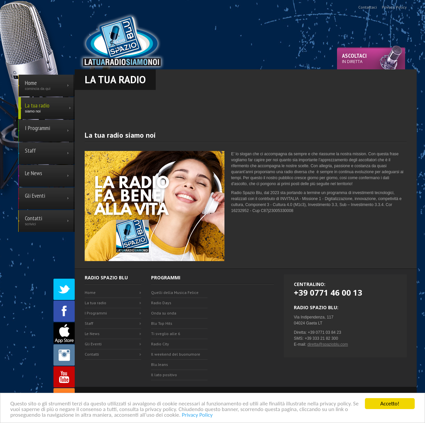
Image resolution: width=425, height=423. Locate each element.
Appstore (64, 333)
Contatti (92, 354)
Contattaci (367, 7)
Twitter (64, 289)
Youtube (64, 377)
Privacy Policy (197, 415)
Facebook (64, 311)
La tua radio (95, 302)
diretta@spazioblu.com (327, 344)
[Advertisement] (246, 105)
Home (90, 292)
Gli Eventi (93, 343)
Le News (92, 333)
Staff (89, 323)
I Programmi (96, 313)
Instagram (64, 355)
